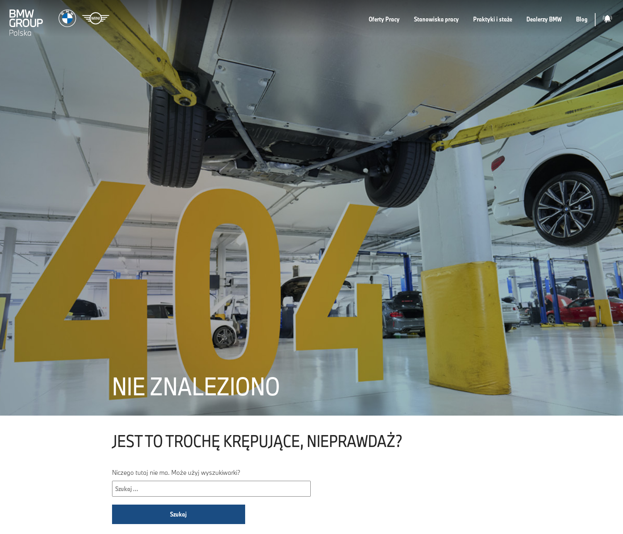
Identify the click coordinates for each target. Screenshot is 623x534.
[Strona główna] (60, 19)
